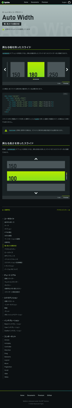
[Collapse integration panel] (10, 320)
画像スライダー (9, 278)
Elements (7, 357)
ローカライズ (8, 252)
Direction (7, 350)
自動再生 (7, 242)
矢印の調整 (8, 235)
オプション (7, 229)
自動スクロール (9, 301)
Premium (45, 2)
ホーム (4, 12)
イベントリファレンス (11, 259)
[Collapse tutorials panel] (9, 275)
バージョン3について (11, 269)
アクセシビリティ (9, 249)
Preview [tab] (65, 83)
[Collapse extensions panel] (9, 298)
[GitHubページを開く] (69, 2)
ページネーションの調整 (12, 239)
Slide (6, 373)
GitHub (49, 395)
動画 (5, 308)
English (64, 2)
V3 (9, 12)
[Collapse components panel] (9, 336)
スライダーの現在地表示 (12, 292)
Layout (6, 360)
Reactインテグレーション (12, 324)
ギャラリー (7, 285)
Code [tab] (58, 83)
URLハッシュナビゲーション (13, 314)
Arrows (6, 340)
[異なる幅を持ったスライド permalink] (1, 47)
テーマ (6, 225)
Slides (6, 377)
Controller (7, 346)
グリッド (7, 311)
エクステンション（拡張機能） (13, 262)
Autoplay (7, 343)
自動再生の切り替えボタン (12, 288)
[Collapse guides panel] (8, 219)
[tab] (33, 79)
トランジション (9, 266)
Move (6, 363)
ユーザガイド (16, 12)
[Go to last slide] (5, 69)
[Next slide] (67, 69)
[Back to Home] (6, 2)
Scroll (6, 370)
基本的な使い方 (9, 222)
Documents (35, 2)
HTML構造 (7, 232)
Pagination (8, 367)
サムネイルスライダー (11, 282)
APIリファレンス (9, 256)
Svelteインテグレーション (12, 330)
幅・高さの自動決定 (10, 245)
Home (26, 2)
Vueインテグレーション (12, 327)
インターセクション (10, 304)
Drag (6, 353)
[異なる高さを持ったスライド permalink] (1, 143)
